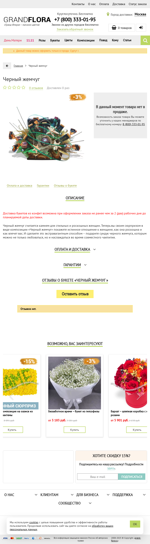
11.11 (30, 40)
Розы (42, 40)
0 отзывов (36, 88)
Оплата (104, 4)
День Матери (13, 40)
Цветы (68, 40)
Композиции (86, 40)
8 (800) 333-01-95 (134, 124)
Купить (12, 430)
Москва (140, 14)
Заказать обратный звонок (75, 29)
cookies (33, 522)
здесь (111, 468)
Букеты (55, 40)
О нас (92, 4)
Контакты (78, 4)
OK (135, 524)
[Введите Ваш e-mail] (97, 476)
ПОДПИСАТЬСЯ (131, 477)
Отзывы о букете (65, 185)
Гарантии (43, 185)
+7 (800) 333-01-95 (75, 19)
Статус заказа (138, 4)
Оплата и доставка (19, 185)
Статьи (127, 40)
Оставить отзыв (75, 294)
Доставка (118, 4)
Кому (115, 40)
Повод (103, 40)
